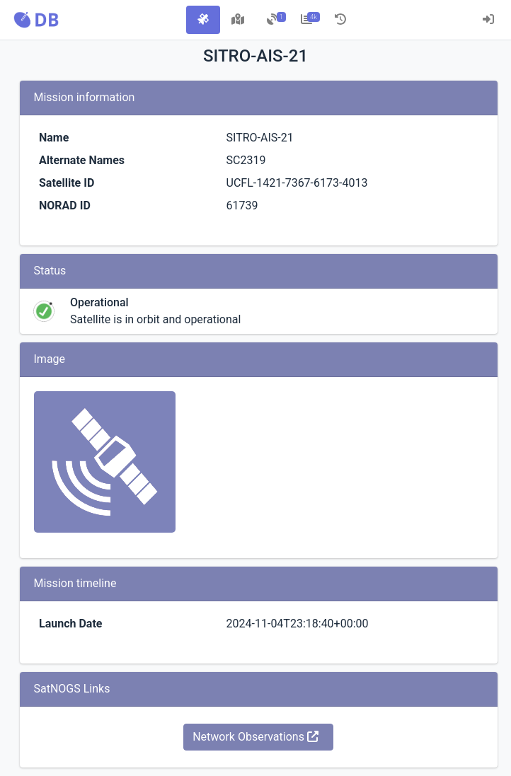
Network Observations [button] (255, 736)
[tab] (203, 20)
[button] (36, 19)
